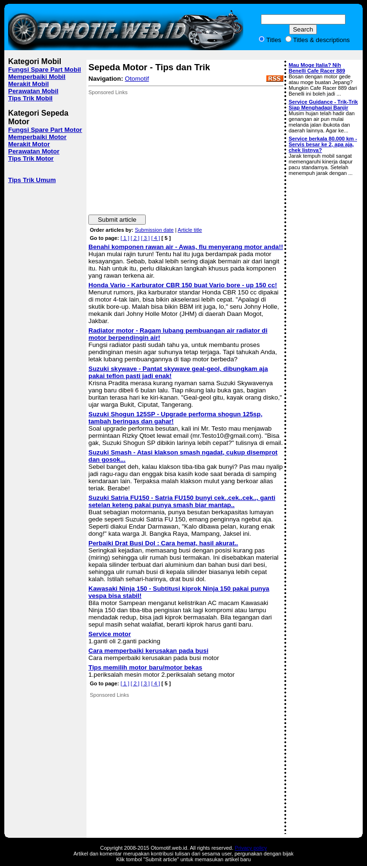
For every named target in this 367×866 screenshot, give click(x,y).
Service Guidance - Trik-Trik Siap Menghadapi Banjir (323, 104)
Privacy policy (251, 848)
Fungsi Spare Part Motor (45, 129)
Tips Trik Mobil (30, 98)
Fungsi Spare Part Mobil (44, 69)
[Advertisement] (160, 155)
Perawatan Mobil (33, 91)
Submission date (154, 230)
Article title (190, 230)
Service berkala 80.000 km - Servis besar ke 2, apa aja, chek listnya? (323, 144)
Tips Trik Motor (31, 158)
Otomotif (137, 78)
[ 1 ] (124, 238)
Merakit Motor (29, 144)
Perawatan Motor (33, 151)
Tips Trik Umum (32, 180)
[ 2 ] (135, 238)
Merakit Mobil (28, 83)
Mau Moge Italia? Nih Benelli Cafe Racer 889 (317, 68)
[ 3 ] (145, 238)
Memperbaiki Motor (37, 137)
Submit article (117, 219)
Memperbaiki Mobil (36, 76)
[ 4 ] (155, 238)
